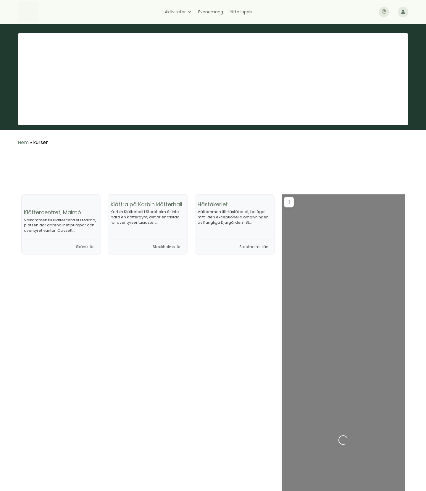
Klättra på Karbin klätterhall (146, 204)
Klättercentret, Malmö (52, 212)
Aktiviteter (175, 12)
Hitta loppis (241, 12)
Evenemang (210, 12)
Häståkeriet (213, 204)
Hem (23, 142)
